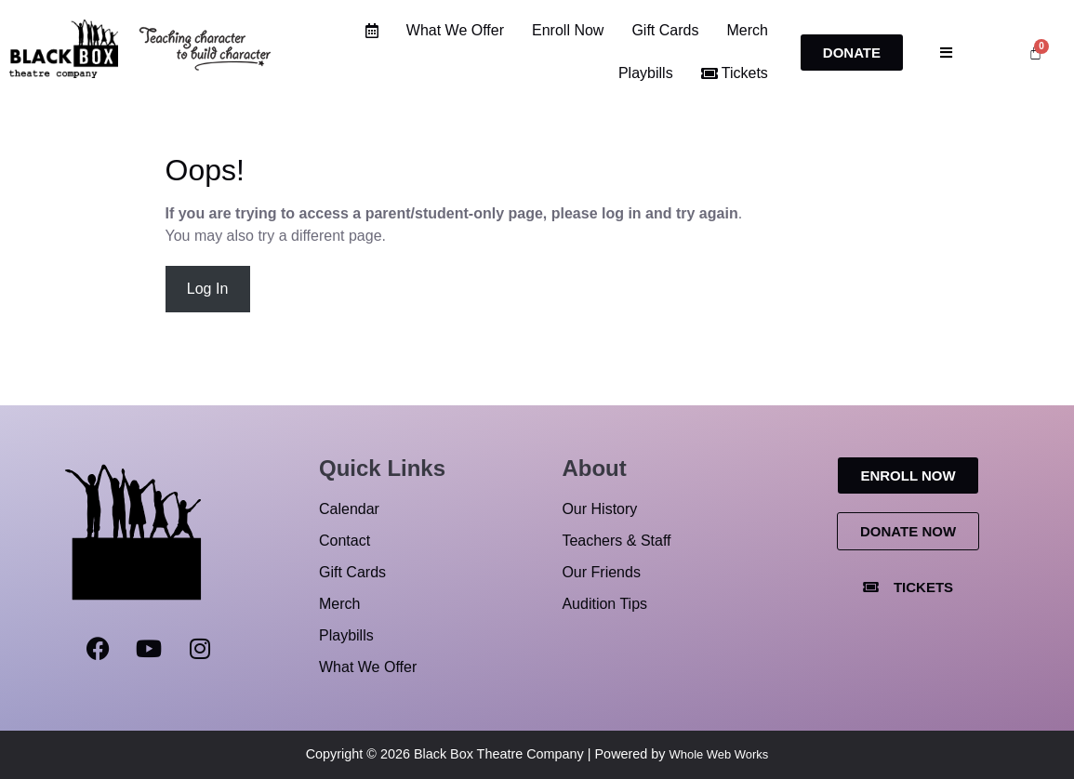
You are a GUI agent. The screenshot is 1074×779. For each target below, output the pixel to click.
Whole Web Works (719, 754)
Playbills (645, 73)
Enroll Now (567, 30)
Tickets (734, 73)
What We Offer (455, 30)
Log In (207, 289)
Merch (747, 30)
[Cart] (1035, 52)
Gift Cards (665, 30)
